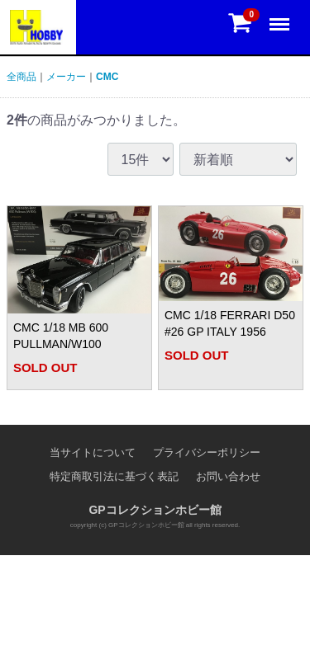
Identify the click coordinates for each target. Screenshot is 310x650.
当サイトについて (93, 452)
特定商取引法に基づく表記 (114, 476)
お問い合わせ (228, 476)
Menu (281, 17)
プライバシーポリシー (206, 452)
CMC (107, 76)
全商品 (21, 76)
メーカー (66, 76)
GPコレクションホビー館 (154, 510)
